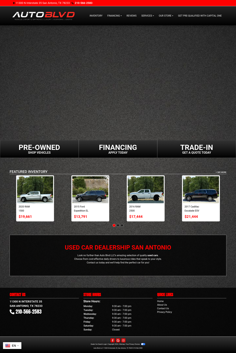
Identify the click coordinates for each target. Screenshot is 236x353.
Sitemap (122, 344)
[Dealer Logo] (43, 16)
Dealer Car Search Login (99, 344)
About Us (162, 304)
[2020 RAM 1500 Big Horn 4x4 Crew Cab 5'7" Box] (35, 189)
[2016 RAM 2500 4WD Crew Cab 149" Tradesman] (146, 189)
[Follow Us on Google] (118, 340)
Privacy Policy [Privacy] (164, 312)
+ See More (221, 172)
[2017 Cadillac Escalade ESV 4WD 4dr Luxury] (201, 189)
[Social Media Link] (123, 340)
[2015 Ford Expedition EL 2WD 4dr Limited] (90, 189)
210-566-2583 (83, 3)
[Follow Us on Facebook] (112, 340)
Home (160, 301)
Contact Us (163, 308)
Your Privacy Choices (135, 344)
